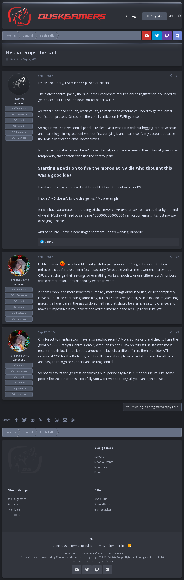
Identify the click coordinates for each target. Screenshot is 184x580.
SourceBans (102, 504)
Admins (13, 504)
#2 (177, 257)
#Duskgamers (17, 499)
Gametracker (102, 509)
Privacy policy (105, 546)
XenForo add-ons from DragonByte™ (78, 557)
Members (100, 467)
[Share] (171, 76)
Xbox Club (101, 499)
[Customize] (171, 16)
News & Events (103, 462)
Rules (97, 472)
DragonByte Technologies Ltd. (134, 557)
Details (159, 557)
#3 (177, 332)
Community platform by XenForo (92, 553)
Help (121, 546)
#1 (177, 76)
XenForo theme (87, 561)
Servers (99, 457)
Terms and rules (81, 546)
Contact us (60, 546)
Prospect (14, 515)
